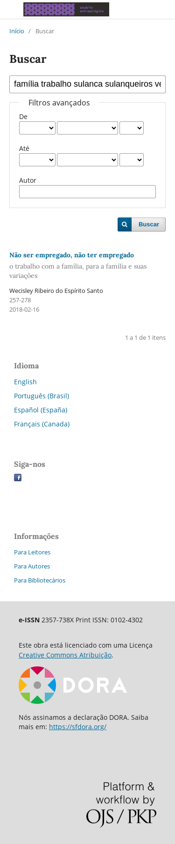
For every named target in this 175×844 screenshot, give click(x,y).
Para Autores (32, 566)
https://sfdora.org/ (77, 726)
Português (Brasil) (41, 395)
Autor (27, 180)
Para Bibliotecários (39, 580)
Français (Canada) (42, 423)
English (25, 381)
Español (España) (40, 409)
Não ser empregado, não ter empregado (87, 265)
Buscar (149, 224)
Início (16, 31)
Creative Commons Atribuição (65, 654)
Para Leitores (32, 552)
